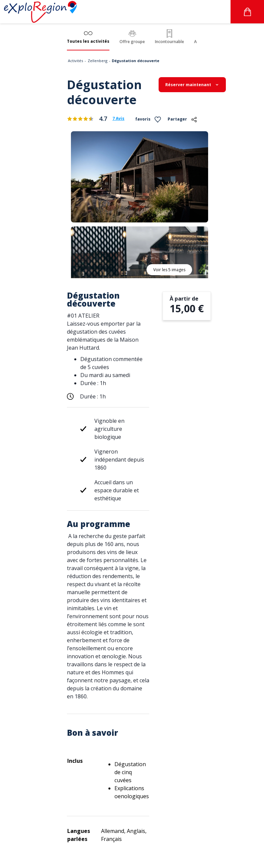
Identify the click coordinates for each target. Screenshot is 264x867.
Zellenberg (97, 60)
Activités (75, 60)
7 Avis (118, 118)
